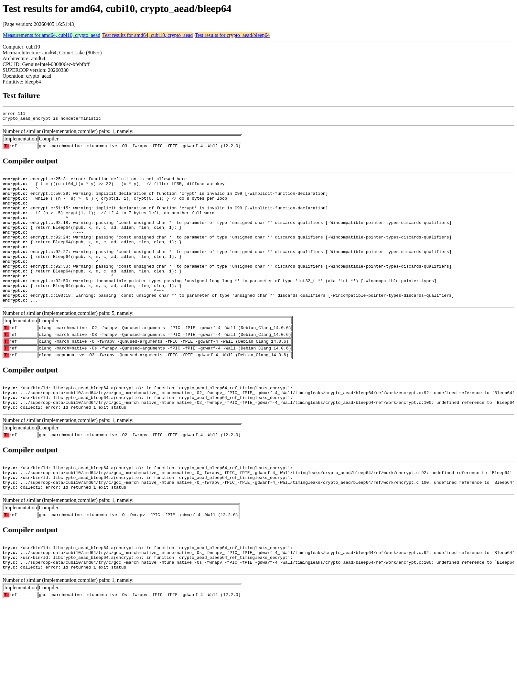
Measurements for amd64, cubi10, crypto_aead (51, 35)
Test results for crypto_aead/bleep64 (232, 35)
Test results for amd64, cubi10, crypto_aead (147, 35)
